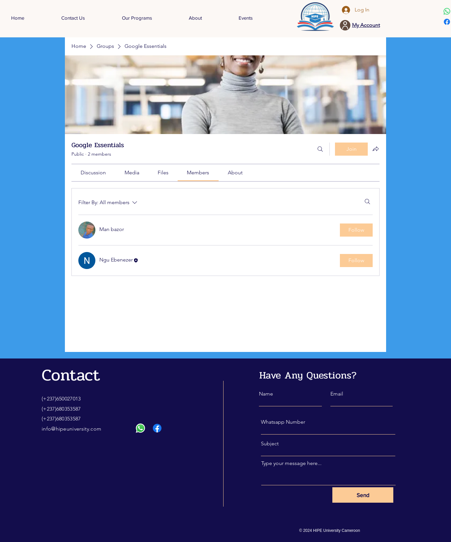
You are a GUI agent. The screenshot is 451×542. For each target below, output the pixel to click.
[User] (345, 25)
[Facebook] (447, 22)
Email (336, 394)
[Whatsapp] (447, 11)
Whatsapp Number (283, 422)
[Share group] (376, 149)
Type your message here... (291, 463)
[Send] (362, 495)
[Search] (320, 149)
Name (266, 394)
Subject (270, 443)
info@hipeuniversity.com (71, 429)
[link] (93, 172)
